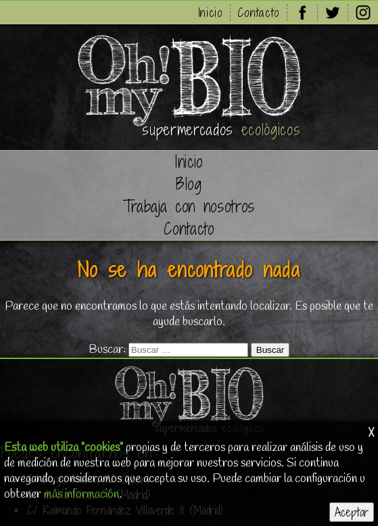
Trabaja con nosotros (189, 206)
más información (81, 494)
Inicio (210, 12)
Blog (189, 184)
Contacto (258, 12)
